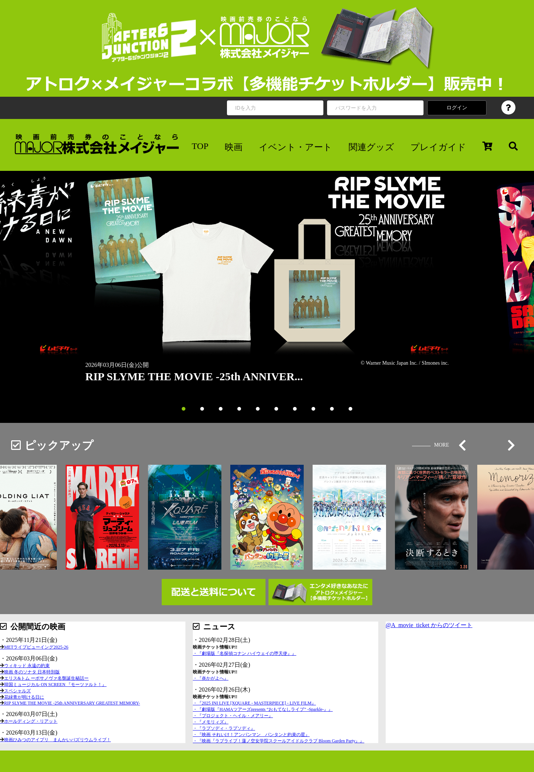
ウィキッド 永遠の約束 (27, 665)
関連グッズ (371, 147)
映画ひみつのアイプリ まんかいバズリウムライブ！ (57, 739)
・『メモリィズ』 (210, 722)
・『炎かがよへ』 (210, 678)
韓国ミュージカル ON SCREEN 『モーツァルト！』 (55, 684)
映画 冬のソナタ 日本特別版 (32, 672)
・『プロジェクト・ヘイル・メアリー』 (233, 715)
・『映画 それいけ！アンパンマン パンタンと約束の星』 (251, 734)
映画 (234, 147)
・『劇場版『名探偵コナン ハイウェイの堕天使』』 (244, 653)
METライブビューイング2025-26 (36, 647)
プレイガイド (438, 147)
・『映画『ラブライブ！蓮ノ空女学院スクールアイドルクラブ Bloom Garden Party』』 (278, 740)
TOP (200, 146)
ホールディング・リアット (30, 721)
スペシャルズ (17, 690)
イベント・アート (295, 147)
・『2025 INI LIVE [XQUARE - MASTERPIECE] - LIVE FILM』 (254, 703)
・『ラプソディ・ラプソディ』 (224, 728)
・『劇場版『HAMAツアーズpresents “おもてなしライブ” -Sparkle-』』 (263, 709)
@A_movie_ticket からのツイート (429, 625)
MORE (441, 445)
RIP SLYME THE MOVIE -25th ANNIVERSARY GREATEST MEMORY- (72, 703)
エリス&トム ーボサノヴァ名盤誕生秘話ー (46, 678)
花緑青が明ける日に (24, 697)
